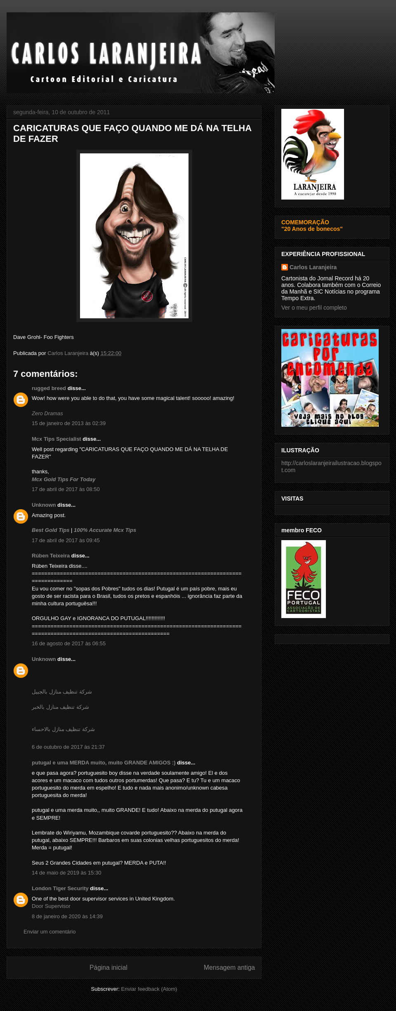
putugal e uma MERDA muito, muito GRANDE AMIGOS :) (104, 762)
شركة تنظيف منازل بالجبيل (62, 692)
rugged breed (49, 388)
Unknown (44, 505)
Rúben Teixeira (51, 556)
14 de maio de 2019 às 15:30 (66, 873)
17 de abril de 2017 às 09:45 (66, 540)
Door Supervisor (51, 906)
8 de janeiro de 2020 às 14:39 (67, 916)
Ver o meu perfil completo (314, 307)
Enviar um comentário (49, 932)
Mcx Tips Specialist (56, 439)
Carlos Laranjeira (313, 267)
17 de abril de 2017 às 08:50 (66, 489)
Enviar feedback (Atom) (149, 989)
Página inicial (108, 967)
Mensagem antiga (229, 967)
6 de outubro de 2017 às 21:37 (68, 747)
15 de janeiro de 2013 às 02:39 (69, 423)
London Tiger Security (60, 888)
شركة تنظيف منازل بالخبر (60, 707)
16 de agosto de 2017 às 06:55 (69, 643)
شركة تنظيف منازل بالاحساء (63, 729)
